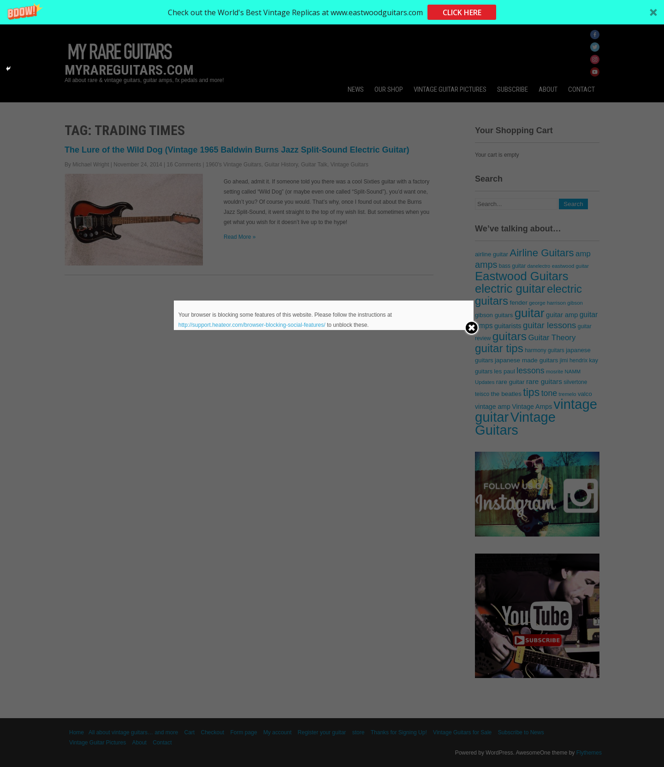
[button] (332, 12)
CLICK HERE (462, 12)
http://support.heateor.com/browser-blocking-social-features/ (252, 325)
